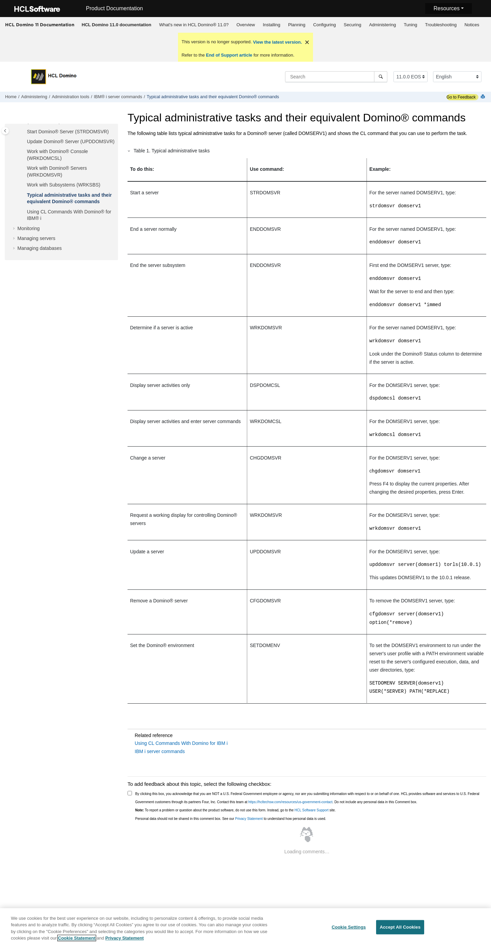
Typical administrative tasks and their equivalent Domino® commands (213, 96)
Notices (471, 24)
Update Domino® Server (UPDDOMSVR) (71, 141)
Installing (271, 24)
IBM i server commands (160, 751)
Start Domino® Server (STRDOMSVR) (68, 131)
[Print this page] (483, 97)
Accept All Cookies (400, 929)
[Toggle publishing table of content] (5, 130)
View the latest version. (277, 42)
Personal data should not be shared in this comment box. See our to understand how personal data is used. (230, 819)
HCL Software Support (312, 810)
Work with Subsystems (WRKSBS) (63, 185)
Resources (446, 8)
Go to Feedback (461, 97)
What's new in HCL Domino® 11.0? (194, 24)
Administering (382, 24)
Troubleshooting (441, 24)
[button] (24, 132)
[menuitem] (116, 25)
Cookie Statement (76, 940)
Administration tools (70, 96)
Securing (352, 24)
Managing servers (36, 238)
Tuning (410, 24)
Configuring (324, 24)
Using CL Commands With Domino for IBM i (181, 743)
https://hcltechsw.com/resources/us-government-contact (290, 802)
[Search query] (336, 76)
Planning (297, 24)
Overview (245, 24)
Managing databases (39, 248)
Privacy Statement (249, 819)
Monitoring (28, 228)
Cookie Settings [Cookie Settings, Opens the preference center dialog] (349, 929)
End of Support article (229, 55)
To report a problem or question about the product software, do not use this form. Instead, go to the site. (235, 810)
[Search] (380, 76)
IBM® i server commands (118, 96)
